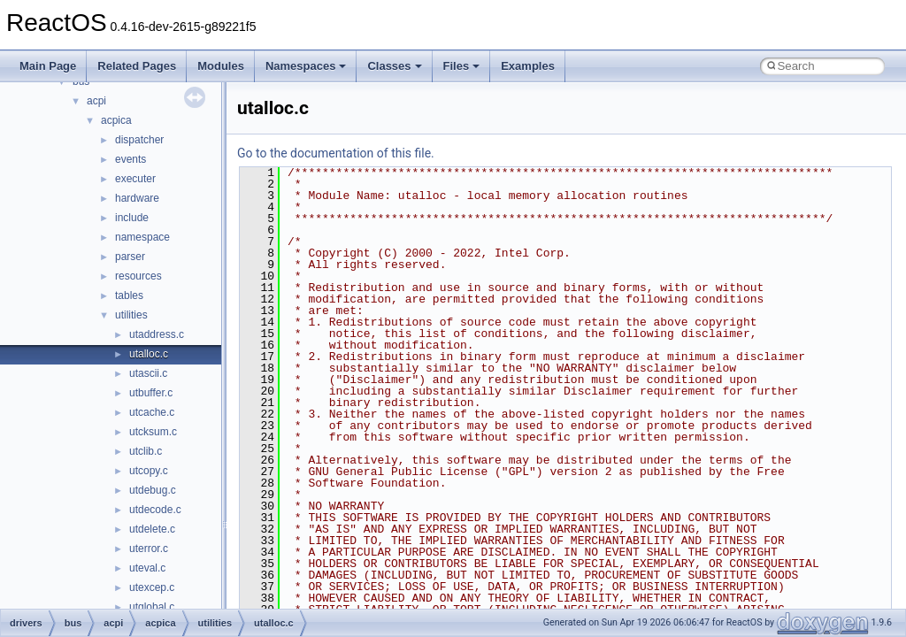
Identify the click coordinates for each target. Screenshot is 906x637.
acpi (96, 101)
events (130, 159)
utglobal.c (151, 607)
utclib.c (145, 451)
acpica (116, 120)
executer (135, 179)
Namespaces (306, 66)
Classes (394, 66)
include (132, 217)
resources (138, 276)
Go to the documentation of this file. (335, 153)
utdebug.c (152, 490)
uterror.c (148, 548)
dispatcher (139, 140)
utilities (131, 315)
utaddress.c (156, 334)
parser (130, 256)
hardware (137, 198)
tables (129, 295)
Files (461, 66)
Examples (528, 66)
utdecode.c (155, 509)
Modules (220, 66)
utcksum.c (153, 432)
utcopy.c (148, 470)
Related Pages (136, 66)
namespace (142, 237)
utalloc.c (148, 354)
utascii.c (148, 373)
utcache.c (151, 412)
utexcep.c (151, 587)
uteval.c (147, 568)
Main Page (47, 66)
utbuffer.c (151, 393)
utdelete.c (152, 529)
